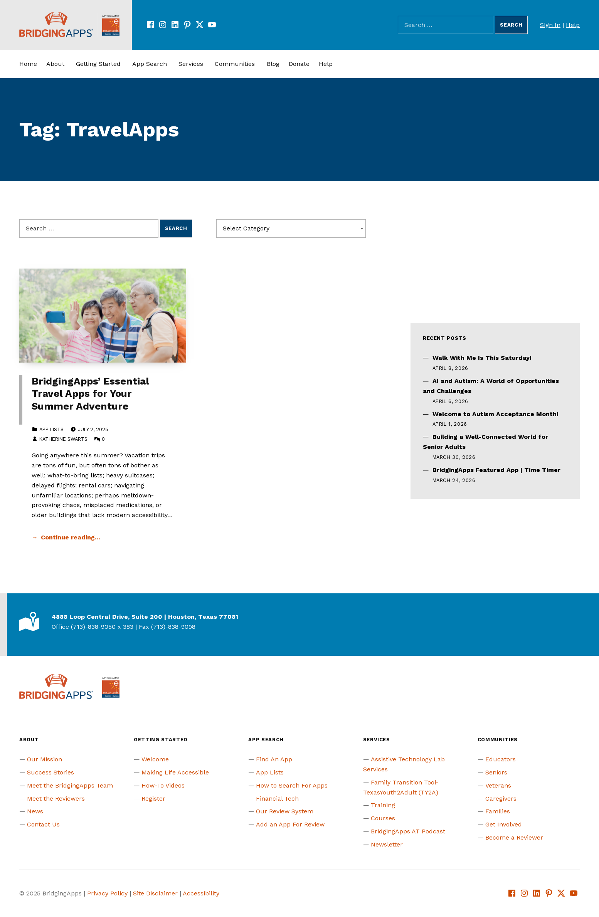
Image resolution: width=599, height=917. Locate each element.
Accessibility (201, 893)
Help (573, 25)
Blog (273, 63)
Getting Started (98, 63)
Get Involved (503, 824)
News (35, 811)
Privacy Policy (107, 893)
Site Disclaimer (155, 893)
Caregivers (501, 798)
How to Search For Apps (292, 785)
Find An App (274, 759)
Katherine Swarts (63, 439)
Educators (500, 759)
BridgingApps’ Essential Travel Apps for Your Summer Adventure (90, 393)
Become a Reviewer (514, 837)
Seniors (496, 772)
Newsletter (387, 844)
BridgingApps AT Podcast (408, 831)
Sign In (550, 25)
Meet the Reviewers (56, 798)
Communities (235, 63)
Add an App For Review (290, 824)
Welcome (155, 759)
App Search (149, 63)
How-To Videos (163, 785)
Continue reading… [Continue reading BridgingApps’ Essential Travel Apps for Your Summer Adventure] (71, 537)
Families (497, 811)
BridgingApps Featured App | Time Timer (496, 470)
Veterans (498, 785)
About (55, 63)
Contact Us (43, 824)
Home (28, 63)
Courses (383, 818)
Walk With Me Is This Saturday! (482, 357)
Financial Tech (277, 798)
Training (383, 805)
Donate (299, 63)
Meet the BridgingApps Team (70, 785)
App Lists (51, 429)
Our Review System (284, 811)
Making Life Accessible (175, 772)
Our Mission (44, 759)
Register (153, 798)
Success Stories (50, 772)
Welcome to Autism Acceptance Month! (495, 414)
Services (190, 63)
